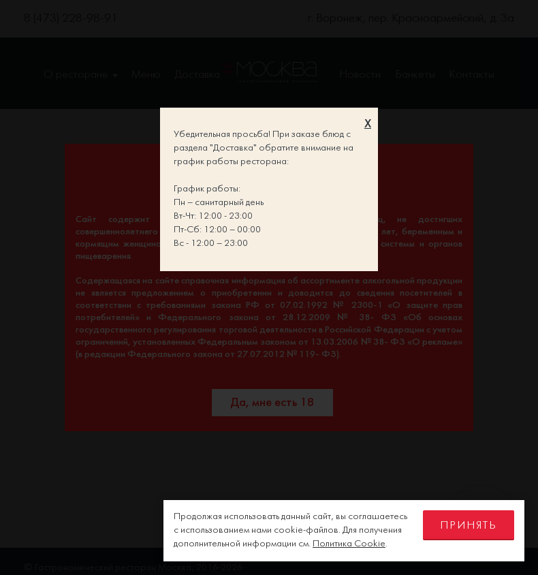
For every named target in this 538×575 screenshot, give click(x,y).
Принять (468, 525)
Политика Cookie (349, 544)
